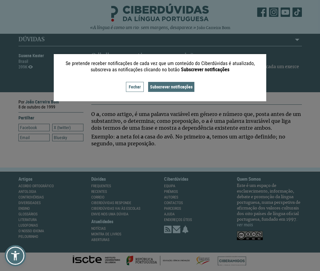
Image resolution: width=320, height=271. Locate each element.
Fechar (135, 87)
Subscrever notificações (171, 87)
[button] (15, 256)
